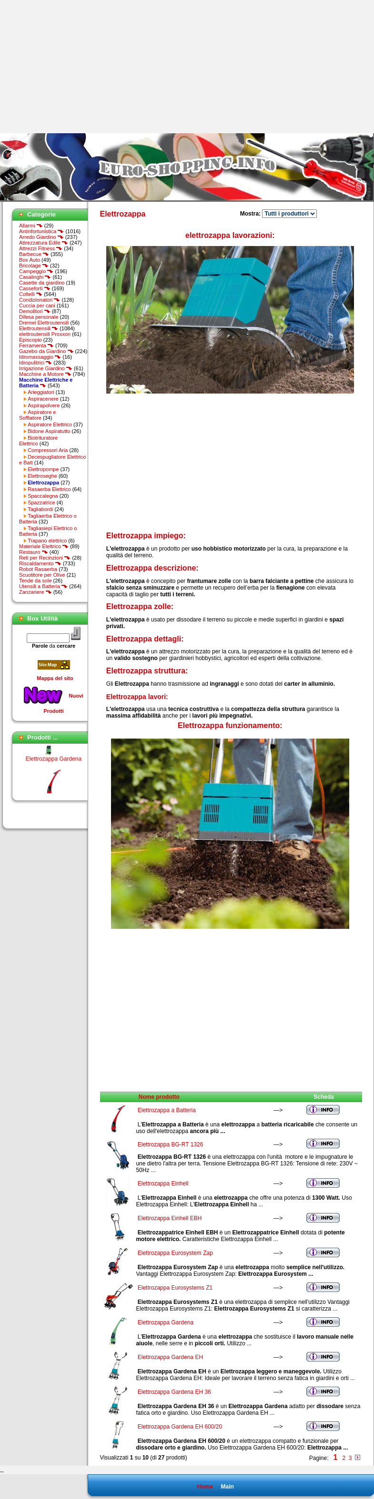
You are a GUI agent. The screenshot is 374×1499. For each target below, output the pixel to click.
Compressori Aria (48, 450)
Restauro (33, 552)
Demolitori (35, 311)
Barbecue (34, 254)
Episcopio (30, 340)
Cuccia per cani (37, 305)
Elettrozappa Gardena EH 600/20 (180, 1426)
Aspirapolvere (44, 405)
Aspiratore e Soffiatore (37, 415)
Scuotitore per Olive (42, 575)
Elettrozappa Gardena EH (170, 1357)
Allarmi (31, 225)
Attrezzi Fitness (40, 248)
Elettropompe (43, 469)
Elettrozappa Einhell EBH (170, 1218)
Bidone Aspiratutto (49, 431)
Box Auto (29, 260)
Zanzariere (35, 592)
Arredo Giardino (41, 237)
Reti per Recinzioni (45, 558)
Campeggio (36, 271)
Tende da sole (35, 580)
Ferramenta (36, 345)
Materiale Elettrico (44, 546)
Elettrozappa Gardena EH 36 (174, 1392)
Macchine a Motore (45, 374)
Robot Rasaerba (38, 569)
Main (227, 1486)
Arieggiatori (41, 392)
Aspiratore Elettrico (50, 424)
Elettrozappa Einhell (163, 1183)
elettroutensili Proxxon (45, 334)
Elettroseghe (42, 476)
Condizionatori (39, 300)
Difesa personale (39, 317)
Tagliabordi (40, 509)
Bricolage (34, 265)
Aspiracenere (43, 399)
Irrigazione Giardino (45, 368)
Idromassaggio (40, 357)
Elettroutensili (38, 328)
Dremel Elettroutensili (44, 322)
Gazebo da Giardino (46, 351)
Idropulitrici (35, 362)
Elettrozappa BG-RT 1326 (170, 1144)
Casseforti (35, 288)
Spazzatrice (41, 502)
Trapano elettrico (47, 540)
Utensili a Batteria (43, 586)
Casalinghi (35, 277)
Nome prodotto (159, 1097)
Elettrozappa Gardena (53, 762)
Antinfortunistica (41, 231)
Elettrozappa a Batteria (167, 1110)
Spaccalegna (43, 496)
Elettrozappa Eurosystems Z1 (175, 1287)
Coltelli (30, 294)
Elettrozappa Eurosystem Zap (175, 1253)
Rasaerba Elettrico (49, 489)
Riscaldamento (40, 563)
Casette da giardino (41, 283)
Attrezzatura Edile (43, 243)
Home (204, 1486)
